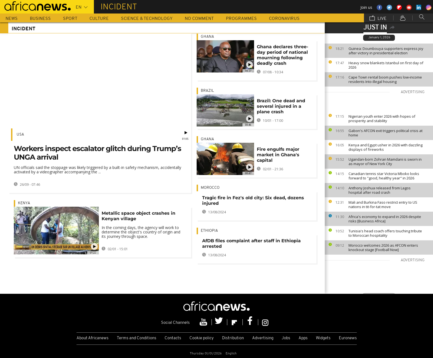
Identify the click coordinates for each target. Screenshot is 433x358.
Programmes (241, 19)
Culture (99, 19)
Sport (70, 19)
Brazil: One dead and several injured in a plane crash (281, 106)
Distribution (233, 338)
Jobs (286, 338)
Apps (303, 338)
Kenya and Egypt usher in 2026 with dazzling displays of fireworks (385, 147)
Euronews (348, 338)
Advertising (262, 338)
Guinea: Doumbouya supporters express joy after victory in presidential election (385, 50)
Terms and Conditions (136, 338)
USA (20, 135)
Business (40, 19)
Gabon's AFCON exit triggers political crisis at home (385, 132)
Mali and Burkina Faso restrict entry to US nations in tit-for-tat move (382, 204)
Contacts (173, 338)
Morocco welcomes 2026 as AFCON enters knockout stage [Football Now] (383, 247)
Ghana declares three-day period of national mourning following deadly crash (282, 55)
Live (378, 18)
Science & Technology (147, 19)
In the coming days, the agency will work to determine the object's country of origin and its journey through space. (141, 232)
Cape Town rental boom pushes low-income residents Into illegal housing (385, 79)
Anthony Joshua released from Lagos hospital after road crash (379, 190)
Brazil (207, 91)
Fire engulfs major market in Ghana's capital (278, 155)
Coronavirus (284, 19)
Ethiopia (209, 231)
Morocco (210, 188)
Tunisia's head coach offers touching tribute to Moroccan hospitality (385, 233)
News (12, 19)
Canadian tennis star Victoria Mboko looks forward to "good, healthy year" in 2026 (383, 175)
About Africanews (92, 338)
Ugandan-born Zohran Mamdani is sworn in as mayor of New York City (385, 161)
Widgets (323, 338)
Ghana (207, 37)
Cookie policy (201, 338)
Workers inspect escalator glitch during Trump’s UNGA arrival (97, 152)
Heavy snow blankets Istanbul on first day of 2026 (385, 65)
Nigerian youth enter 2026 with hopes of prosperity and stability (381, 118)
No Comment (199, 19)
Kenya (24, 203)
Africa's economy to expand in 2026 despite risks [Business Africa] (384, 218)
